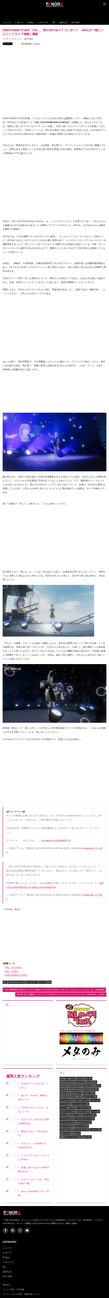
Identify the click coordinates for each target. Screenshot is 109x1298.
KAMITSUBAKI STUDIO (16, 975)
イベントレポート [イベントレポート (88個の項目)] (81, 1104)
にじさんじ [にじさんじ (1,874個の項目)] (66, 1100)
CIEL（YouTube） (14, 967)
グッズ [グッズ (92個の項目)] (95, 1111)
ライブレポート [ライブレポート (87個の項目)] (81, 1130)
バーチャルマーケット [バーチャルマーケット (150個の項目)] (84, 1119)
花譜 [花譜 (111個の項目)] (76, 1133)
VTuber (31, 22)
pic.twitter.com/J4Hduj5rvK (42, 887)
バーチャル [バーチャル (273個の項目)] (66, 1119)
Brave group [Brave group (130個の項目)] (67, 1082)
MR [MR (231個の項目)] (97, 1086)
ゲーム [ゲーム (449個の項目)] (64, 1115)
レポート (19, 22)
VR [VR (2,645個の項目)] (94, 1089)
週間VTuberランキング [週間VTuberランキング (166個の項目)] (70, 1137)
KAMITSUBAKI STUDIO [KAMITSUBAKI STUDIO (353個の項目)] (70, 1086)
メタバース (43, 22)
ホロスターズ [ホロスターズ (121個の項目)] (84, 1122)
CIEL (5, 982)
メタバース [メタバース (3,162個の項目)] (81, 1126)
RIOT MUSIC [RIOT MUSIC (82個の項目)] (74, 1089)
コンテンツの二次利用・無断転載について (21, 1294)
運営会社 (6, 1284)
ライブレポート (32, 982)
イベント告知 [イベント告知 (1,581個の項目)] (67, 1108)
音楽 (49, 982)
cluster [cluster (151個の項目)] (80, 1082)
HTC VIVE (75, 22)
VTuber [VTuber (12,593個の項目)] (89, 1093)
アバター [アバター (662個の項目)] (65, 1104)
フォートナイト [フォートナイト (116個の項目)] (68, 1122)
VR (53, 22)
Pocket (36, 43)
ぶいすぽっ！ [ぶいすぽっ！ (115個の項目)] (82, 1100)
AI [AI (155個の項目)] (80, 1078)
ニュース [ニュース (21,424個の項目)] (89, 1115)
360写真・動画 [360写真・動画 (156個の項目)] (67, 1078)
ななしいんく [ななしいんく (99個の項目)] (90, 1097)
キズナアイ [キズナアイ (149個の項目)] (83, 1111)
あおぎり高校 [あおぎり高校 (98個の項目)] (75, 1097)
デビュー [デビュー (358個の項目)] (76, 1115)
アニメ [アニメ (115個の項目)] (95, 1100)
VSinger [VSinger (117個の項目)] (76, 1093)
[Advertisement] (54, 13)
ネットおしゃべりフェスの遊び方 (78, 1030)
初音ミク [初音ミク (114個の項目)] (65, 1133)
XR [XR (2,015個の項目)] (63, 1097)
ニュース (7, 22)
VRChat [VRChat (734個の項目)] (65, 1093)
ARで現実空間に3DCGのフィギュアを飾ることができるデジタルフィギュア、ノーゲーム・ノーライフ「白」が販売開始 (54, 990)
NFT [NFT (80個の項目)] (63, 1089)
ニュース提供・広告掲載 (13, 1289)
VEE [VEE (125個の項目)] (85, 1089)
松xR (17, 909)
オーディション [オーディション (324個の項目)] (68, 1111)
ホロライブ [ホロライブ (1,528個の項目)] (66, 1126)
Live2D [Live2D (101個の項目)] (87, 1086)
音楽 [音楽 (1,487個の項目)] (87, 1137)
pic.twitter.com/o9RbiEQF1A (56, 840)
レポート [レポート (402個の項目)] (95, 1130)
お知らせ (63, 22)
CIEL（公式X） (12, 971)
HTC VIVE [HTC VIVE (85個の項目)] (91, 1082)
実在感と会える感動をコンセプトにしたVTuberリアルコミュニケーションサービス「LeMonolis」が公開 (60, 995)
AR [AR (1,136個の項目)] (88, 1078)
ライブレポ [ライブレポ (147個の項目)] (66, 1130)
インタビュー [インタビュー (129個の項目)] (83, 1108)
